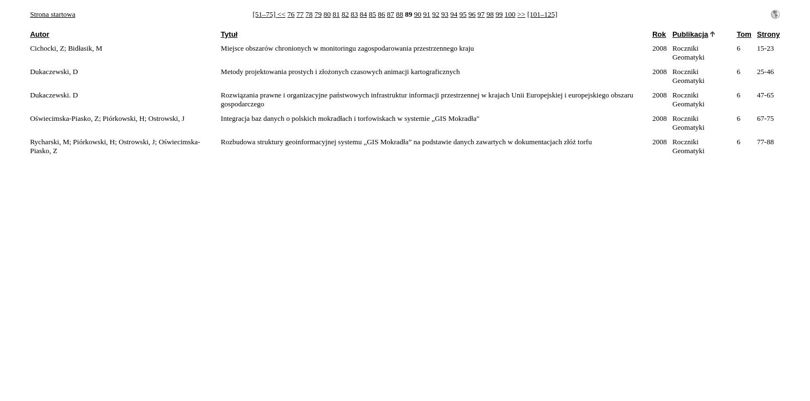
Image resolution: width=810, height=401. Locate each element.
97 (481, 14)
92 (436, 14)
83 (354, 14)
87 (390, 14)
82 (345, 14)
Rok (659, 34)
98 (490, 14)
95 (463, 14)
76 (291, 14)
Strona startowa (52, 14)
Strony (768, 34)
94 (453, 14)
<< (281, 14)
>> (522, 14)
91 (427, 14)
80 (327, 14)
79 (318, 14)
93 (444, 14)
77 (300, 14)
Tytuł (229, 34)
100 (510, 14)
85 (372, 14)
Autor (40, 34)
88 (399, 14)
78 (309, 14)
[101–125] (542, 14)
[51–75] (264, 14)
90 (417, 14)
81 (336, 14)
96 (472, 14)
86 (381, 14)
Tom (743, 34)
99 (499, 14)
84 (363, 14)
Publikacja (690, 34)
